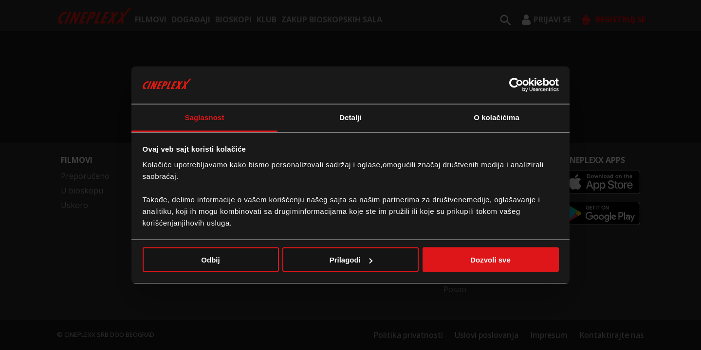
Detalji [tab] (350, 117)
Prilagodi (351, 260)
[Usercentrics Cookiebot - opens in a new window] (516, 85)
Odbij (210, 260)
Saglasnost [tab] (204, 117)
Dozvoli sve (490, 260)
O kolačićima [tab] (496, 117)
